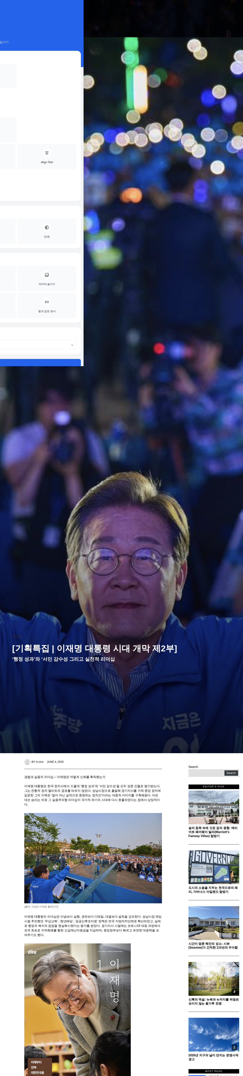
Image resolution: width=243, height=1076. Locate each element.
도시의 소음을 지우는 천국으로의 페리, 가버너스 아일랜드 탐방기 (213, 889)
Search (193, 766)
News (16, 636)
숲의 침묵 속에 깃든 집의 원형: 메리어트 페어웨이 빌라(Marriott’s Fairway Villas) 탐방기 (213, 832)
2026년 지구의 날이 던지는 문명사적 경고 (213, 1057)
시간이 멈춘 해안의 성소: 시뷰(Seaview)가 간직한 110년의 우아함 (213, 945)
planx (40, 761)
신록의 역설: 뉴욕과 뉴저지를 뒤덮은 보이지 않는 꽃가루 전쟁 (214, 1001)
